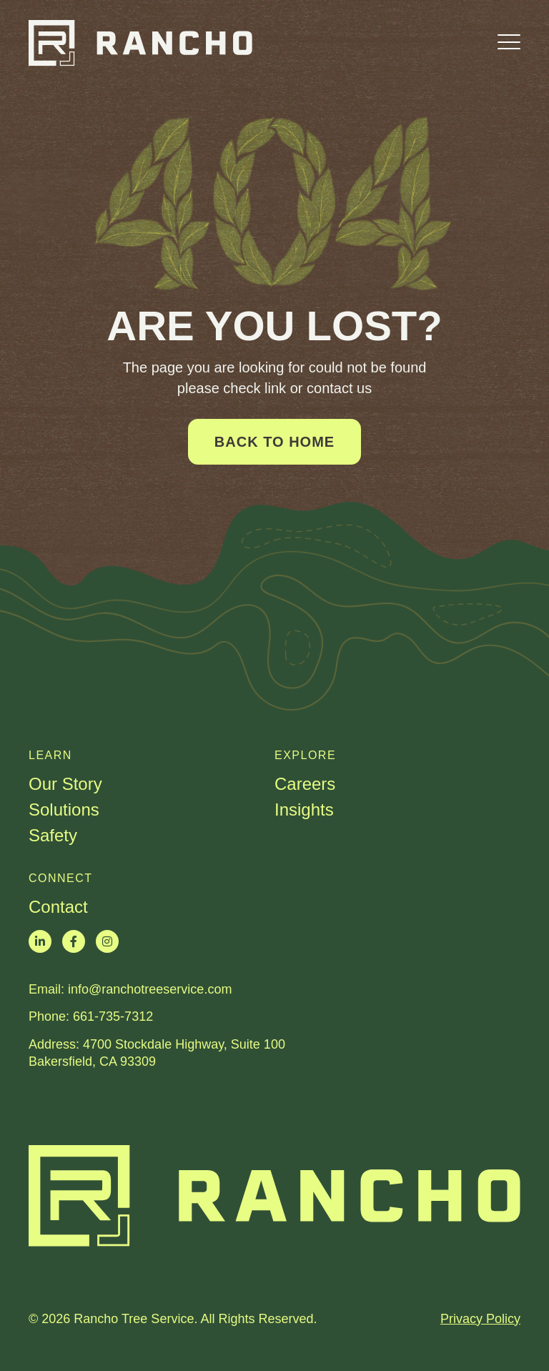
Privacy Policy (480, 1319)
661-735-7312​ (113, 1016)
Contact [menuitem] (58, 907)
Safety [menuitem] (53, 835)
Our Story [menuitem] (65, 784)
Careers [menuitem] (304, 784)
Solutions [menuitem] (64, 809)
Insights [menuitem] (304, 809)
